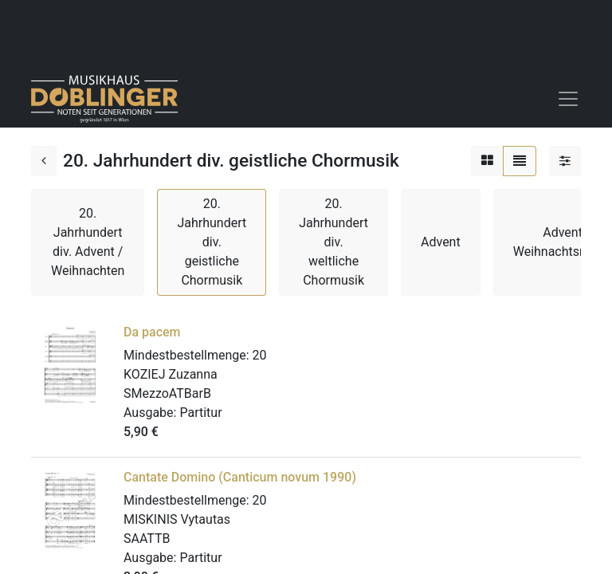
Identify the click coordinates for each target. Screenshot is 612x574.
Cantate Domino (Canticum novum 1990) (240, 477)
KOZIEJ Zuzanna (171, 374)
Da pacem (152, 332)
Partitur (200, 412)
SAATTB (147, 538)
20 (260, 355)
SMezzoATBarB (167, 393)
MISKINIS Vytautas (177, 519)
